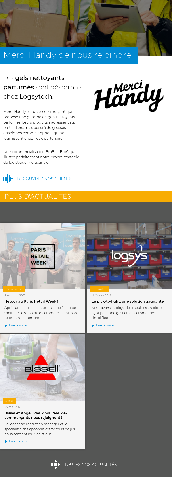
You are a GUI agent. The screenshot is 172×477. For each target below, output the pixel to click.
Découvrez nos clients (44, 178)
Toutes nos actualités (90, 464)
